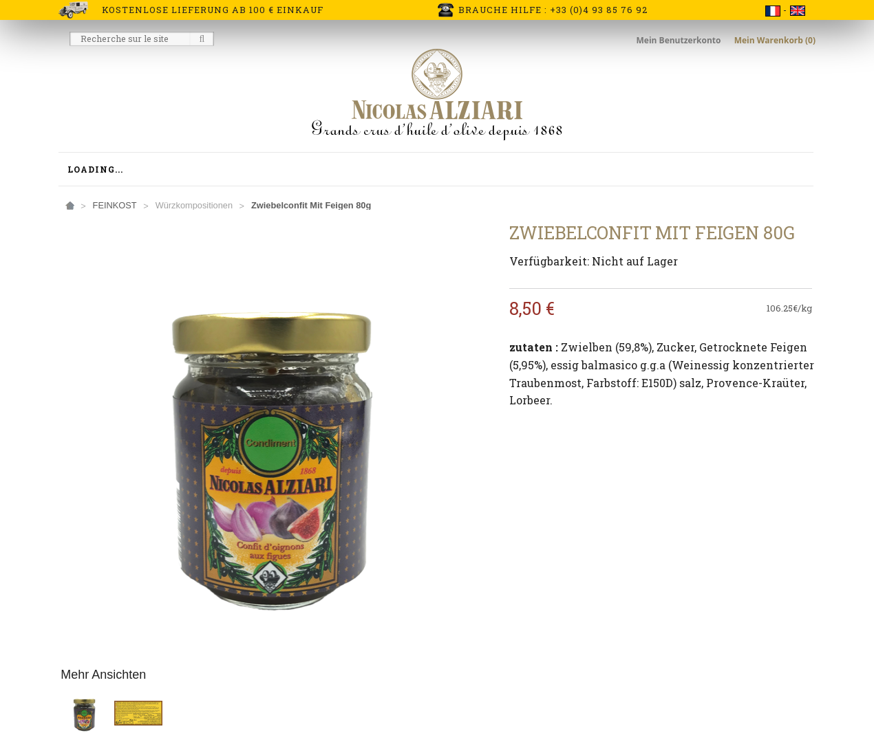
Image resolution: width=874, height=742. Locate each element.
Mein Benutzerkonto (680, 40)
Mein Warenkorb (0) (775, 40)
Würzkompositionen (194, 205)
